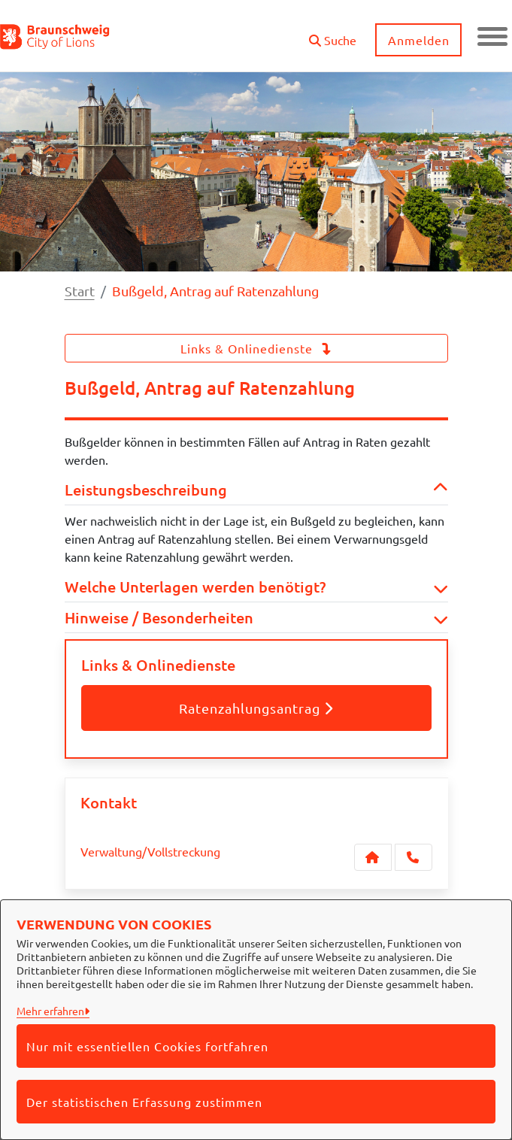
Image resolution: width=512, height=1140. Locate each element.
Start (80, 291)
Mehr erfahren (50, 1010)
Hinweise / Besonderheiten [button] (256, 617)
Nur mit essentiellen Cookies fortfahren (147, 1046)
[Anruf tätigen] (413, 857)
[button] (332, 34)
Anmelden (419, 39)
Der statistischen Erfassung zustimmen (144, 1101)
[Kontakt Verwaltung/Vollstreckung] (373, 857)
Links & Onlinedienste (256, 348)
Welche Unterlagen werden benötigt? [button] (256, 587)
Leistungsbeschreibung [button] (256, 490)
